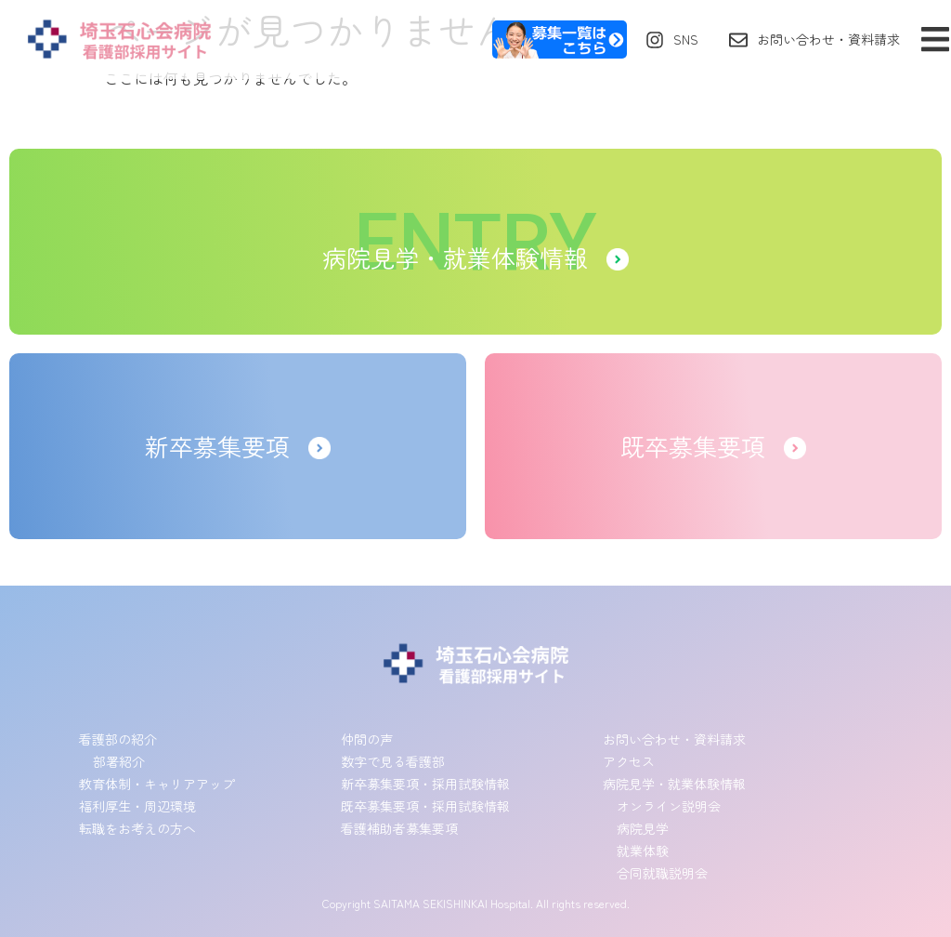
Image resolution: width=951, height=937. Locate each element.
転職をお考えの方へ (137, 828)
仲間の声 (367, 739)
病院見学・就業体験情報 (674, 783)
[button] (934, 39)
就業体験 (643, 850)
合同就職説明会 (662, 873)
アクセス (629, 761)
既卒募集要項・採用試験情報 (425, 806)
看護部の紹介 (118, 739)
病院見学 (643, 828)
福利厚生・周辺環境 (137, 806)
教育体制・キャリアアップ (157, 783)
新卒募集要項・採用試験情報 (425, 783)
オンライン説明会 (669, 806)
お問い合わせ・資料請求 (674, 739)
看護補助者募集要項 (399, 828)
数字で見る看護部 (393, 761)
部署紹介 (119, 761)
